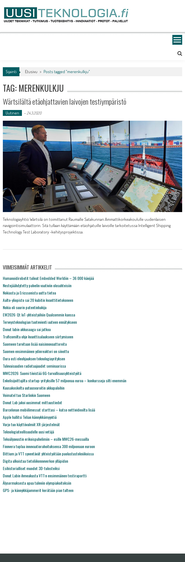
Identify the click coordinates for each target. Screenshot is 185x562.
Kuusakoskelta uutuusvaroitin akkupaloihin (33, 388)
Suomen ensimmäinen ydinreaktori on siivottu (36, 351)
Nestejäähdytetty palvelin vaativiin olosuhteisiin (37, 285)
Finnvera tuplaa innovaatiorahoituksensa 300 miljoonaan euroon (49, 446)
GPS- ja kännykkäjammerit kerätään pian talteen (38, 490)
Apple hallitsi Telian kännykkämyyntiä (30, 417)
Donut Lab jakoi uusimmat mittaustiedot (32, 402)
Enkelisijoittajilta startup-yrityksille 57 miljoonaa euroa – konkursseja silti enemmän (64, 380)
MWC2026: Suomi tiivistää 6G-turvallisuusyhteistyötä (42, 373)
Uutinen (12, 113)
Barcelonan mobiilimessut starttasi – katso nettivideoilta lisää (49, 410)
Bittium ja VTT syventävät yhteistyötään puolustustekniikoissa (48, 454)
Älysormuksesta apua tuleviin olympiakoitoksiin (37, 483)
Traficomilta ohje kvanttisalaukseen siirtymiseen (38, 337)
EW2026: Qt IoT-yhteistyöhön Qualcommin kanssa (39, 315)
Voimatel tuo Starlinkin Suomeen (26, 395)
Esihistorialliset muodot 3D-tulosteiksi (31, 468)
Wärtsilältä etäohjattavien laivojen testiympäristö (64, 101)
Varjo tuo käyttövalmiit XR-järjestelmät (31, 424)
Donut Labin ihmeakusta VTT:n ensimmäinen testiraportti (45, 475)
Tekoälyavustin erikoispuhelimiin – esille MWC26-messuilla (46, 439)
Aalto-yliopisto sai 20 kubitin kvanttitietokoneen (38, 300)
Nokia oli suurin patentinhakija (24, 307)
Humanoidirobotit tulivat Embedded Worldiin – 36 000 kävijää (48, 278)
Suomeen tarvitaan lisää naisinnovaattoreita (35, 344)
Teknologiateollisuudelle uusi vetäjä (28, 432)
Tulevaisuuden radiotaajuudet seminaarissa (34, 366)
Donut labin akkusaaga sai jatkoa (27, 329)
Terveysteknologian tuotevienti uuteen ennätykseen (40, 322)
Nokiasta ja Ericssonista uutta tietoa (29, 293)
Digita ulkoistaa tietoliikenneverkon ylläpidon (35, 461)
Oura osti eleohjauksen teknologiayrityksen (34, 358)
